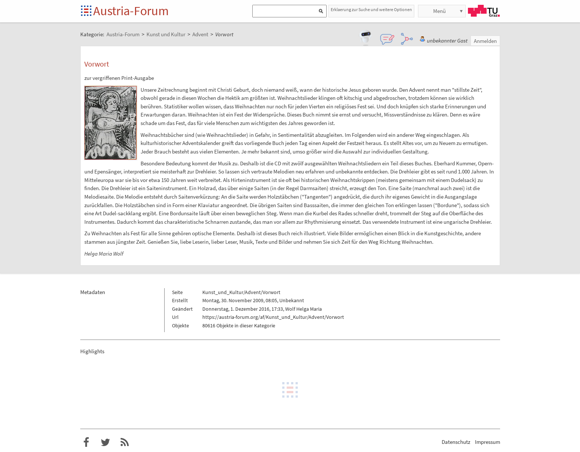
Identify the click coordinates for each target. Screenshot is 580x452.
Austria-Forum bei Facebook (86, 442)
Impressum (487, 441)
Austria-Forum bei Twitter (105, 442)
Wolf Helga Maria (303, 309)
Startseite (86, 11)
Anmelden (485, 40)
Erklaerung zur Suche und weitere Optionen (371, 9)
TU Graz (484, 11)
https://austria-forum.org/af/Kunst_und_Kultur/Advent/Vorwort (273, 317)
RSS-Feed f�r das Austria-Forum (125, 442)
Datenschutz (456, 441)
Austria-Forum (131, 10)
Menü (439, 10)
